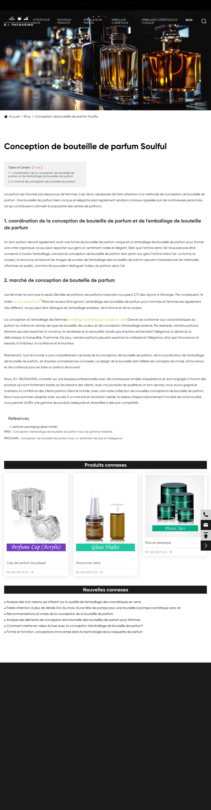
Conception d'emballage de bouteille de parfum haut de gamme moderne (62, 431)
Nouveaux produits (64, 21)
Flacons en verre (88, 563)
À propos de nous (41, 21)
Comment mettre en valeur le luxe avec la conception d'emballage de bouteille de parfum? (75, 626)
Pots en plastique (158, 543)
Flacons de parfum (26, 302)
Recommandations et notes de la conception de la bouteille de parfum (60, 614)
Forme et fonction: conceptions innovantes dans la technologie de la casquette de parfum (75, 632)
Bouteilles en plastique (21, 714)
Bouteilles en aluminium (21, 746)
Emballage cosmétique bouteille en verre (97, 319)
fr (200, 5)
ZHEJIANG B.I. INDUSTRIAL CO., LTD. (54, 796)
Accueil (14, 116)
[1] (41, 300)
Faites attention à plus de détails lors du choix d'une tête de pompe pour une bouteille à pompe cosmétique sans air (94, 608)
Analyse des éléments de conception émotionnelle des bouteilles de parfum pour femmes (73, 620)
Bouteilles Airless (16, 738)
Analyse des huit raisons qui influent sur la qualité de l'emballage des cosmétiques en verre (74, 602)
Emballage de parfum (93, 21)
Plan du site (153, 796)
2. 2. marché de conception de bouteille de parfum (41, 181)
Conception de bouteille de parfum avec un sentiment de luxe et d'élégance (71, 438)
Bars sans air (13, 730)
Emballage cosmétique (120, 21)
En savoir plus (20, 572)
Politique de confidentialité (187, 796)
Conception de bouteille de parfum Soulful (66, 116)
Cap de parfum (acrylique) (26, 563)
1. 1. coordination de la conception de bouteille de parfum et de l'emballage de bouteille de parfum (41, 174)
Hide (37, 167)
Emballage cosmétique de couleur (159, 21)
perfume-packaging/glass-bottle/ (35, 426)
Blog (189, 19)
